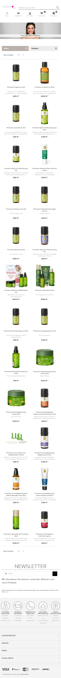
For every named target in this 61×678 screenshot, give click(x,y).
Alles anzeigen (8, 55)
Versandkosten (24, 674)
